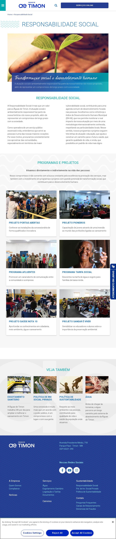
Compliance (14, 489)
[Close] (113, 522)
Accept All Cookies (82, 533)
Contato (80, 498)
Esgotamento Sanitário (53, 489)
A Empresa (14, 481)
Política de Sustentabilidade (88, 492)
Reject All (57, 533)
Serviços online (85, 5)
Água (45, 485)
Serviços (47, 481)
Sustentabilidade (84, 481)
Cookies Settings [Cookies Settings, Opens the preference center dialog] (32, 533)
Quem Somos (15, 485)
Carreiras (47, 501)
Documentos (48, 495)
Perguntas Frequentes (86, 503)
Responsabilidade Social (23, 14)
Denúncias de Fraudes (86, 509)
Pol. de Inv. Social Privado (87, 489)
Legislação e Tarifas (52, 492)
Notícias (13, 495)
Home (10, 14)
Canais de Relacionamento (88, 506)
